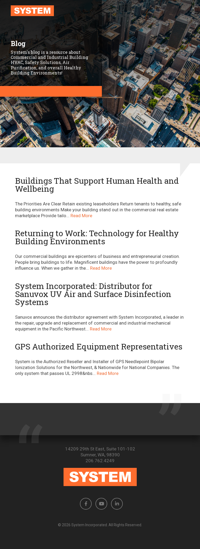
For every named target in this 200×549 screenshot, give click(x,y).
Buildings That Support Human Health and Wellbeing (97, 184)
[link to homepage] (100, 10)
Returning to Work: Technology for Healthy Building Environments (97, 237)
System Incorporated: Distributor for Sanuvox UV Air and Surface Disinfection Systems (93, 294)
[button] (193, 11)
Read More (81, 215)
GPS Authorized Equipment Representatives (98, 346)
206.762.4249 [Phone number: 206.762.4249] (100, 460)
